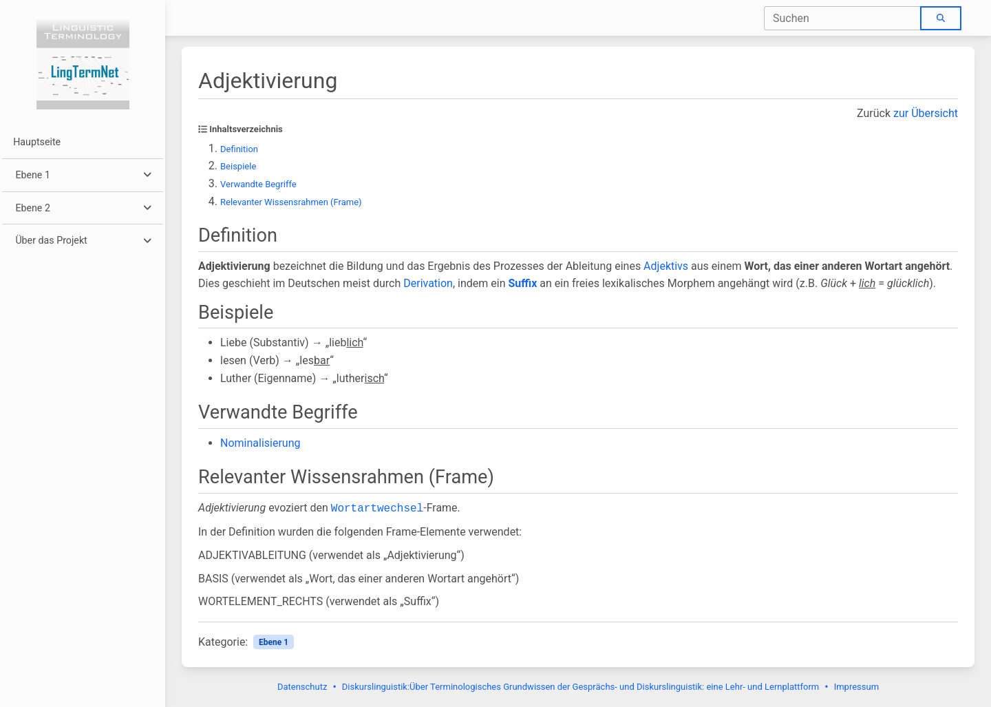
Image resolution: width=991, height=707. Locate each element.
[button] (82, 175)
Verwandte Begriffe (258, 184)
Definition (239, 149)
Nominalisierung (260, 443)
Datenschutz (302, 687)
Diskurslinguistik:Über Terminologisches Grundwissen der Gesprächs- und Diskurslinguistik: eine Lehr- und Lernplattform (580, 687)
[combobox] (843, 18)
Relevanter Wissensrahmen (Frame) (291, 202)
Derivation (428, 283)
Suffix (522, 283)
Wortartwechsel (377, 509)
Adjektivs (665, 266)
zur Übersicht (925, 113)
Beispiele (238, 166)
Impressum (856, 687)
